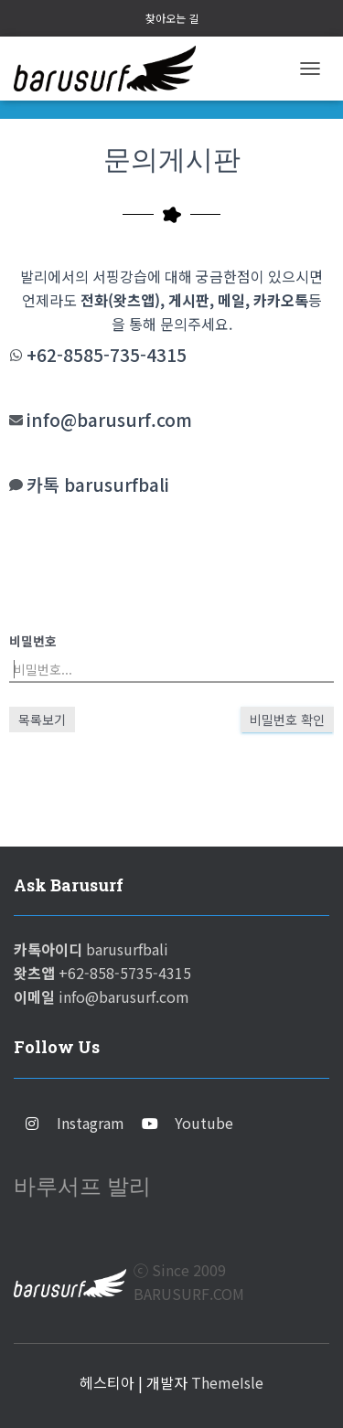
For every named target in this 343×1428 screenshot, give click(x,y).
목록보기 (42, 719)
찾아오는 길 (171, 18)
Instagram (90, 1123)
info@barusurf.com (109, 419)
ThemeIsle (227, 1382)
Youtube (204, 1123)
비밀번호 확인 (287, 719)
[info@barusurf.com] (16, 420)
